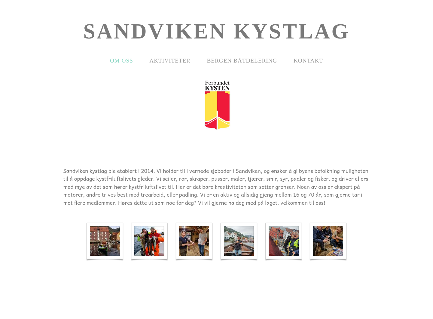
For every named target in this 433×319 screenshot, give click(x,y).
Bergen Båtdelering (242, 60)
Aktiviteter (170, 60)
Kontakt (308, 60)
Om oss (121, 60)
